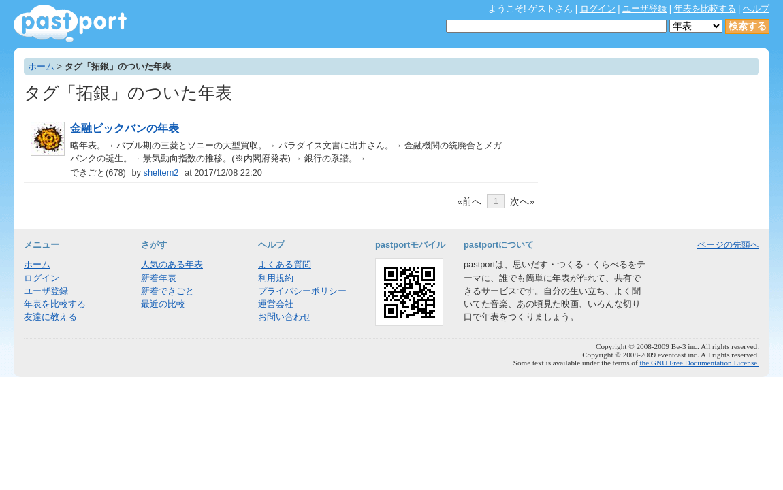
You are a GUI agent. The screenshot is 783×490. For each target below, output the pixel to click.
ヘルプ (756, 8)
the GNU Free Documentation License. (699, 363)
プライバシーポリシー (302, 291)
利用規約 (275, 278)
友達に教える (50, 317)
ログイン (598, 8)
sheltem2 (161, 172)
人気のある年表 (172, 264)
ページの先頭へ (728, 245)
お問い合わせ (284, 317)
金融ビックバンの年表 (124, 128)
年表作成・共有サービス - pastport (70, 23)
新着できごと (167, 291)
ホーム (41, 66)
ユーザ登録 (644, 8)
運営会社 (275, 304)
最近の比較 (163, 304)
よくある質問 (284, 264)
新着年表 (158, 278)
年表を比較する (705, 8)
